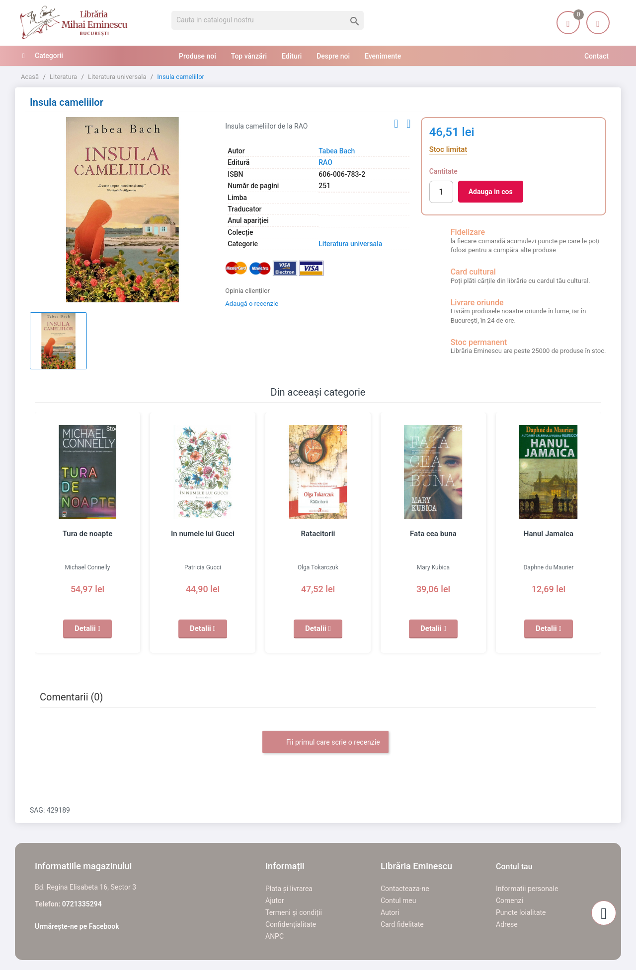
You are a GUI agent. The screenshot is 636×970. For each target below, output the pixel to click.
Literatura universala (350, 244)
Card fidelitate (402, 924)
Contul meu (398, 900)
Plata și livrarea (289, 889)
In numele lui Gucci (203, 533)
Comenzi (509, 900)
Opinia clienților (247, 290)
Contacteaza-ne (405, 889)
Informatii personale (527, 889)
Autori (390, 912)
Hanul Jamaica (548, 533)
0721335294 (82, 904)
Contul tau (514, 866)
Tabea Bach (336, 151)
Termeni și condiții (293, 912)
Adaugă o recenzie (251, 303)
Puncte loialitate (521, 912)
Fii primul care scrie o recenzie (325, 743)
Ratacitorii (318, 533)
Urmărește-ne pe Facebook (77, 926)
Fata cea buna (433, 533)
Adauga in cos (491, 192)
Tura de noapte (88, 533)
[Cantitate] (441, 192)
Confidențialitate (290, 924)
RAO (325, 162)
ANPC (274, 936)
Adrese (507, 924)
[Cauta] (267, 20)
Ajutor (274, 900)
